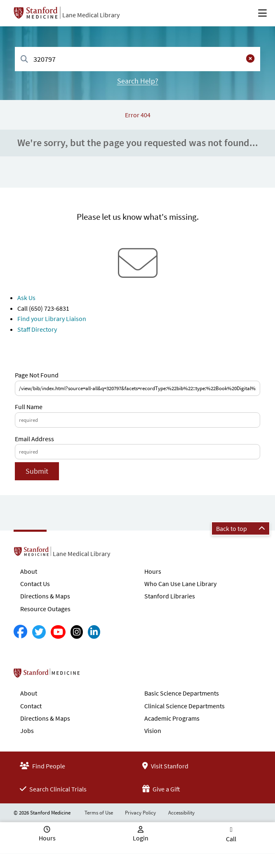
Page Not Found (37, 375)
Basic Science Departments (181, 693)
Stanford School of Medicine (94, 675)
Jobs (27, 730)
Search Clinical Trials (53, 789)
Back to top (240, 528)
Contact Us (35, 583)
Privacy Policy (140, 812)
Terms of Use (99, 812)
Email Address (34, 439)
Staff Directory (37, 329)
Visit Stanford (165, 766)
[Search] (24, 59)
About (28, 571)
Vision (152, 730)
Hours (152, 571)
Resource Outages (45, 609)
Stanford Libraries (169, 596)
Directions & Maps (45, 596)
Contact (31, 706)
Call (231, 839)
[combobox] (137, 59)
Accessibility (181, 812)
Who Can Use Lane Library (180, 583)
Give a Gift (161, 789)
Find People (42, 766)
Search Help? (137, 81)
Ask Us (26, 297)
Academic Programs (172, 718)
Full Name (28, 407)
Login (140, 838)
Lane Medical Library (91, 15)
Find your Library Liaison (51, 318)
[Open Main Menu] (262, 13)
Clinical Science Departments (184, 706)
